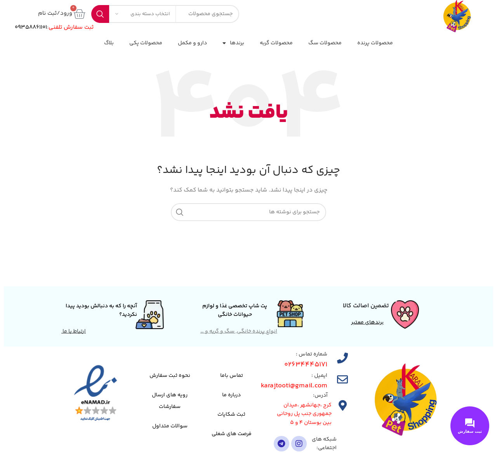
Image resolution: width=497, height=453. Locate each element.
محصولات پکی (145, 43)
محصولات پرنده (375, 43)
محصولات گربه (276, 43)
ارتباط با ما (73, 331)
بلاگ (109, 43)
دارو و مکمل (192, 43)
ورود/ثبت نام (55, 13)
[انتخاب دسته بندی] (142, 14)
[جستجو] (248, 212)
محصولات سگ (325, 43)
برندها (233, 43)
